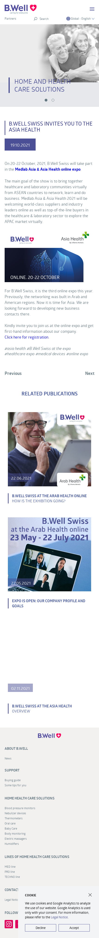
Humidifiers (12, 843)
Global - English (80, 18)
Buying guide (13, 780)
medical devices (51, 353)
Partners (10, 18)
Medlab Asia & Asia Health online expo (47, 169)
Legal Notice (59, 917)
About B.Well (16, 748)
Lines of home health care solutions (37, 856)
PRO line (10, 871)
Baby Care (11, 828)
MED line (10, 866)
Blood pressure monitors (20, 808)
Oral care (10, 823)
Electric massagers (16, 838)
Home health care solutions (30, 798)
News (8, 758)
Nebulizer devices (15, 813)
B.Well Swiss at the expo (50, 348)
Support (12, 770)
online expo (78, 353)
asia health (16, 348)
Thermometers (13, 818)
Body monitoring (15, 833)
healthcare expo (20, 353)
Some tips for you (15, 785)
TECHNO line (12, 877)
